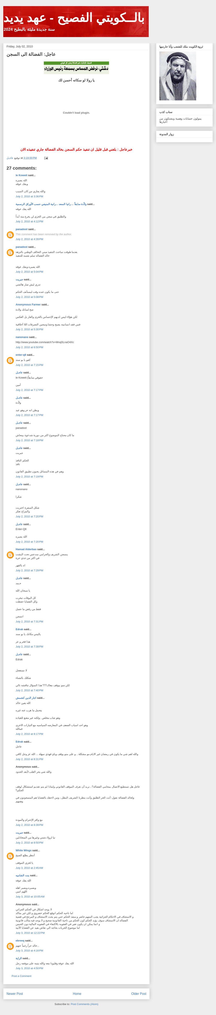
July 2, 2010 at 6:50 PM (29, 347)
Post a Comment (21, 976)
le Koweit (21, 175)
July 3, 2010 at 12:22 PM (30, 932)
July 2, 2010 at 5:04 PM (29, 271)
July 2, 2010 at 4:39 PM (29, 239)
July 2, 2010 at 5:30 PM (29, 329)
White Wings (24, 850)
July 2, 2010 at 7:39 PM (29, 646)
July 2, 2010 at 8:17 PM (29, 733)
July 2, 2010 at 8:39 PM (29, 824)
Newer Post (15, 993)
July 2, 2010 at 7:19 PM (29, 476)
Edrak (19, 629)
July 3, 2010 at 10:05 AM (30, 896)
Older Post (138, 993)
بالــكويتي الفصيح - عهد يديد (73, 18)
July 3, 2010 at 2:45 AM (29, 867)
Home (77, 993)
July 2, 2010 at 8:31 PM (29, 759)
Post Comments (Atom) (84, 1004)
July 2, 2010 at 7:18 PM (29, 440)
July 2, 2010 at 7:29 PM (29, 570)
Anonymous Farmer (28, 304)
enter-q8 (21, 354)
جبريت (19, 279)
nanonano (22, 337)
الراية (19, 958)
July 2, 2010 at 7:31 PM (29, 621)
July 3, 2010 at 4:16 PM (29, 950)
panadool (22, 229)
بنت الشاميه (22, 875)
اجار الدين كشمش (26, 697)
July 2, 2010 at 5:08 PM (29, 296)
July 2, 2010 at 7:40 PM (29, 690)
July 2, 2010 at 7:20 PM (29, 516)
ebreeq (20, 940)
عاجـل (19, 372)
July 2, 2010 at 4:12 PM (29, 221)
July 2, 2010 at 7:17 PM (29, 390)
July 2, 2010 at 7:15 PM (29, 364)
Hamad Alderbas (26, 549)
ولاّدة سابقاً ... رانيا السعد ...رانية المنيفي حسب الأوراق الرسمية (51, 204)
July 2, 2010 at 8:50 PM (29, 842)
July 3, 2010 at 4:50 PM (29, 968)
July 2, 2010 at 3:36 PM (29, 196)
